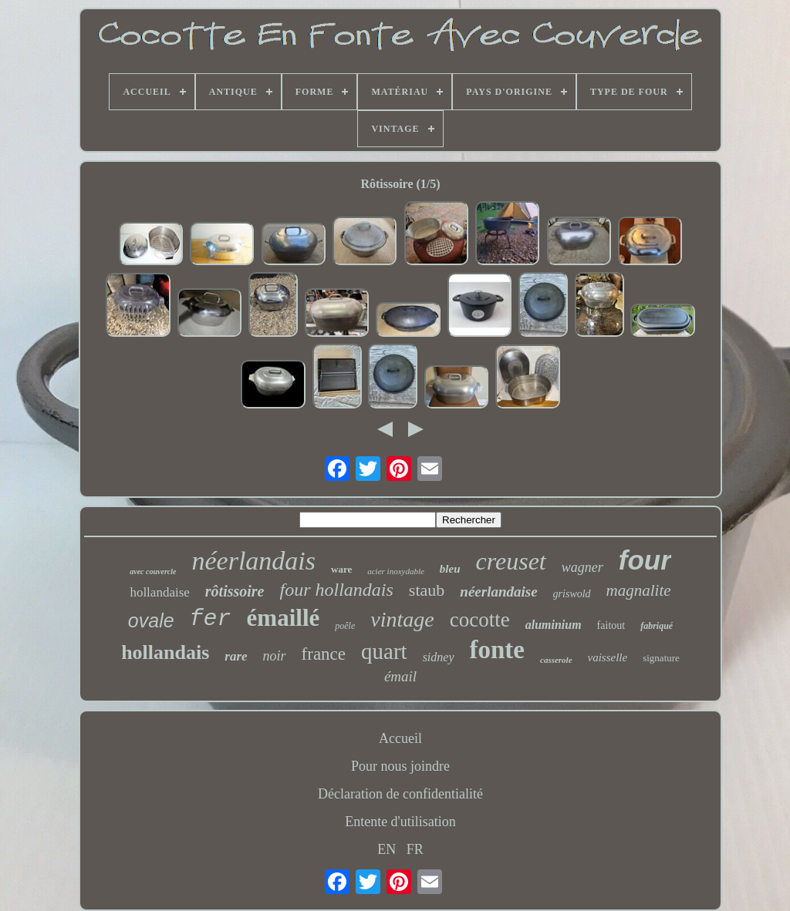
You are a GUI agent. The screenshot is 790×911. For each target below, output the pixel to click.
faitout (611, 625)
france (324, 654)
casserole (556, 659)
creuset (511, 561)
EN (386, 849)
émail (400, 676)
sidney (438, 657)
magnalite (638, 590)
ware (341, 569)
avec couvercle (153, 571)
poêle (345, 625)
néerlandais (253, 560)
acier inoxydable (395, 571)
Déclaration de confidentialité (400, 794)
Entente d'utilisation (400, 821)
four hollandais (336, 590)
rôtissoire (235, 591)
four (645, 560)
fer (210, 619)
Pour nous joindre (400, 766)
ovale (151, 620)
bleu (450, 569)
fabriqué (656, 625)
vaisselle (608, 657)
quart (384, 651)
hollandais (165, 652)
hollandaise (159, 592)
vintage (402, 619)
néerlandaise (498, 591)
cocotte (480, 619)
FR (415, 849)
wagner (582, 567)
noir (274, 656)
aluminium (553, 624)
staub (426, 590)
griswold (572, 594)
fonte (497, 650)
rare (236, 656)
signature (661, 658)
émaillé (283, 617)
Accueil (400, 738)
